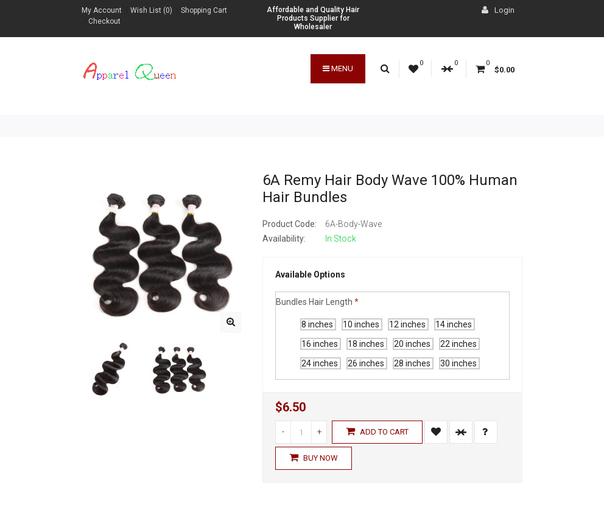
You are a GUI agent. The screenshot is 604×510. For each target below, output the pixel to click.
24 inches (320, 363)
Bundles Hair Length (314, 302)
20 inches (413, 344)
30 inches (459, 363)
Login (498, 10)
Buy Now (313, 457)
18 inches (367, 344)
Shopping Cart (204, 10)
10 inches (362, 324)
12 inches (408, 324)
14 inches (454, 324)
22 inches (459, 344)
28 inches (413, 363)
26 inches (367, 363)
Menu (338, 68)
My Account (102, 10)
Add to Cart (377, 431)
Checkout (104, 21)
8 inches (318, 324)
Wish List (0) (151, 10)
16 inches (320, 344)
